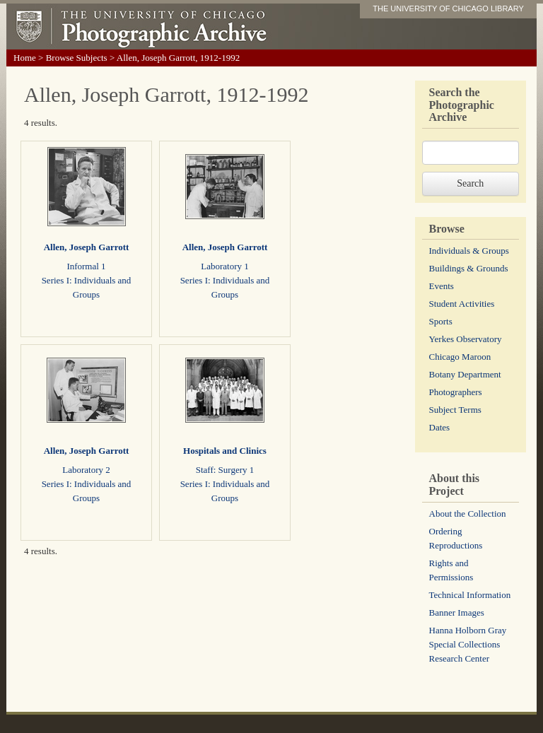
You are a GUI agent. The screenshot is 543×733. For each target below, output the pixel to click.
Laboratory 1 (225, 266)
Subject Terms (455, 409)
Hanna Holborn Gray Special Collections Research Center (468, 644)
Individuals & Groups (469, 250)
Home (24, 57)
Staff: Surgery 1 (225, 469)
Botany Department (465, 374)
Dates (439, 427)
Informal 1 (85, 266)
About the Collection (467, 513)
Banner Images (456, 612)
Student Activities (462, 303)
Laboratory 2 (86, 469)
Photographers (455, 392)
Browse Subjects (76, 57)
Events (441, 286)
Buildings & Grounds (468, 268)
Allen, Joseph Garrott (86, 247)
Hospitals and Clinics (225, 450)
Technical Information (470, 595)
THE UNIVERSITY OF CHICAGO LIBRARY (448, 8)
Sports (440, 321)
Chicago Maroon (460, 356)
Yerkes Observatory (465, 339)
